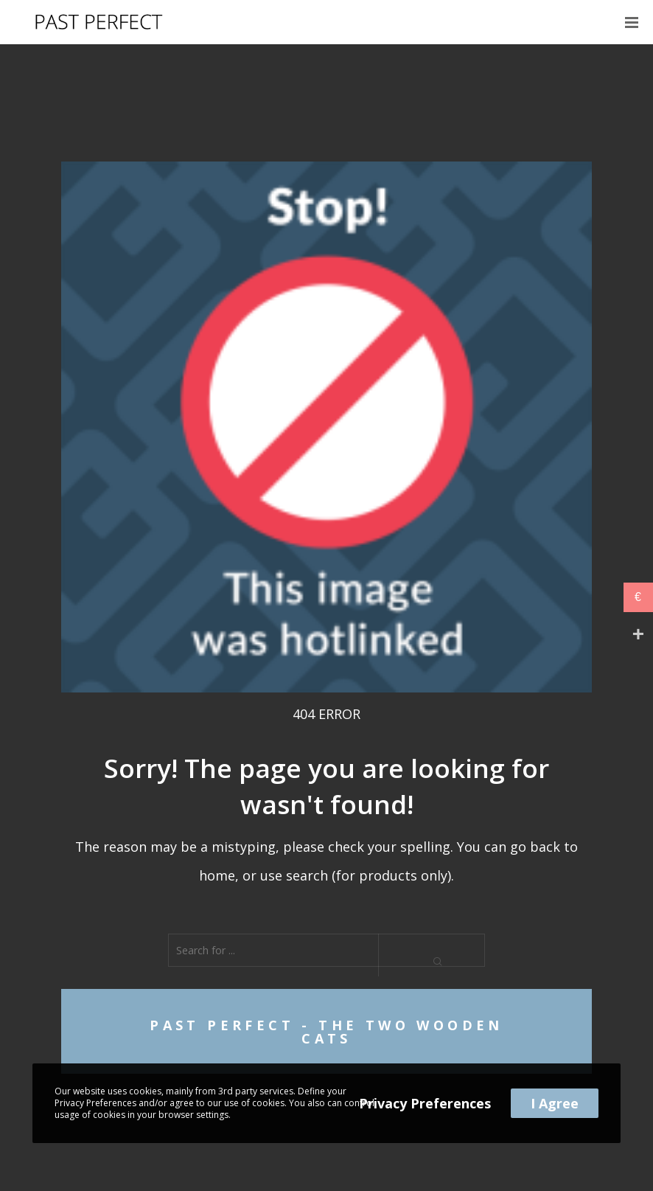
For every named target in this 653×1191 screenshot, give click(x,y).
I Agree (555, 1103)
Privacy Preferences (425, 1103)
